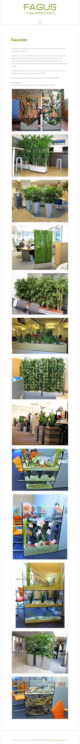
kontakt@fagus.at (60, 740)
